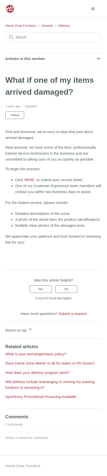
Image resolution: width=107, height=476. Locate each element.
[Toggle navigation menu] (93, 9)
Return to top (19, 329)
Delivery (64, 26)
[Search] (53, 37)
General (47, 26)
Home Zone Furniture (20, 26)
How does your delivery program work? (37, 372)
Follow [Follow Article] (15, 115)
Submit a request (72, 313)
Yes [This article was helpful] (40, 289)
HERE (30, 180)
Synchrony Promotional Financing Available (40, 396)
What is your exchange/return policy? (35, 354)
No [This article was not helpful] (66, 289)
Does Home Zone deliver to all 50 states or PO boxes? (50, 363)
